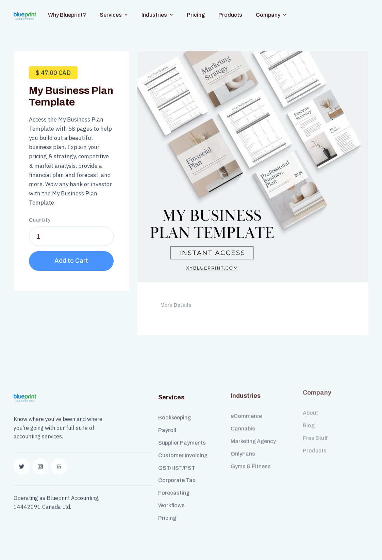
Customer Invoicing (182, 450)
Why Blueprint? (67, 9)
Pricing (196, 9)
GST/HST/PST (176, 462)
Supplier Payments (182, 437)
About (310, 402)
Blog (309, 414)
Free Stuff (315, 427)
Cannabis (243, 419)
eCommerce (246, 406)
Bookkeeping (174, 412)
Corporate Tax (176, 475)
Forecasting (173, 487)
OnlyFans (243, 444)
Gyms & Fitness (251, 457)
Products (230, 9)
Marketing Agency (253, 431)
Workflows (171, 500)
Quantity (39, 217)
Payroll (167, 425)
